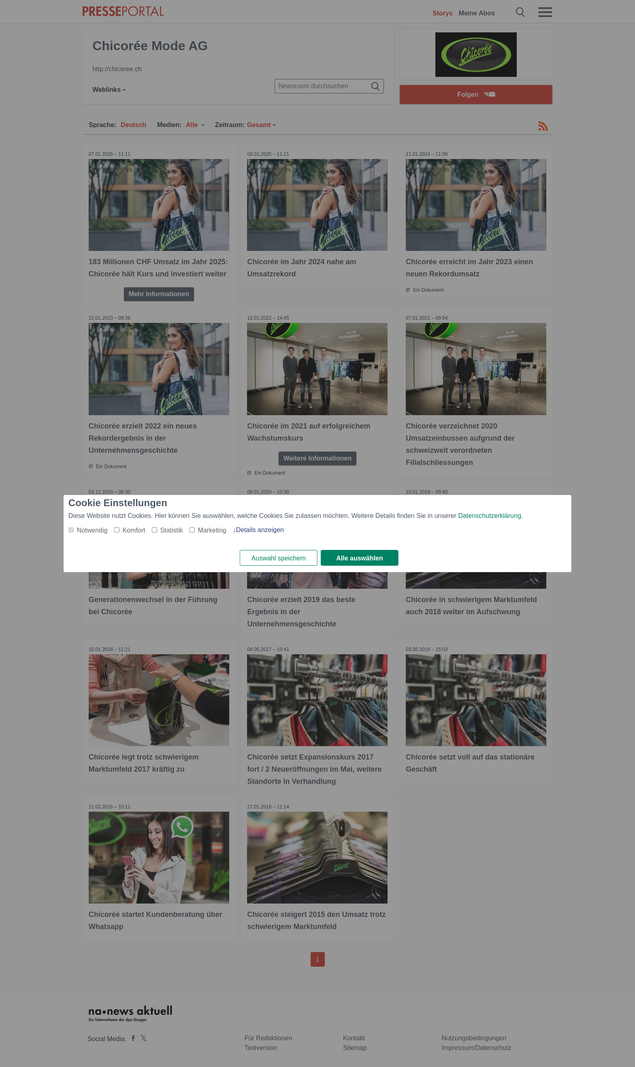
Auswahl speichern (278, 558)
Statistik (171, 530)
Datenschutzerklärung (489, 515)
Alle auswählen (359, 558)
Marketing (212, 530)
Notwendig (92, 530)
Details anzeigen (260, 529)
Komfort (133, 530)
